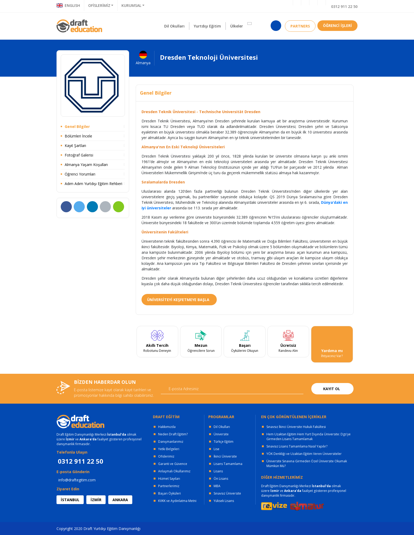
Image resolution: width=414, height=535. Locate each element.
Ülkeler (236, 26)
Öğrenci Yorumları (80, 174)
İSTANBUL (70, 499)
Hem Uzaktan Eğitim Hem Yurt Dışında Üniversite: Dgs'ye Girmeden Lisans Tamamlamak (308, 436)
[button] (249, 23)
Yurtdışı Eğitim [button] (207, 26)
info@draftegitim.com (77, 479)
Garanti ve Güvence (172, 464)
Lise (216, 449)
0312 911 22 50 (344, 6)
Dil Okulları (222, 427)
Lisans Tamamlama (228, 464)
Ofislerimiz (166, 456)
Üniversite (221, 434)
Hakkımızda (167, 427)
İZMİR (96, 499)
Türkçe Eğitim (223, 441)
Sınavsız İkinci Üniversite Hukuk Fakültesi (296, 427)
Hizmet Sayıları (169, 478)
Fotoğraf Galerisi (79, 155)
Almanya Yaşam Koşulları (86, 164)
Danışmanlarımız (170, 441)
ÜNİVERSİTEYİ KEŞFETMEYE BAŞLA (178, 299)
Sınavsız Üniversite (227, 493)
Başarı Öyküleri (169, 493)
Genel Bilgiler (77, 126)
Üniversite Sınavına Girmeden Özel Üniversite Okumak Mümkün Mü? (306, 463)
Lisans (218, 471)
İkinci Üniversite (225, 456)
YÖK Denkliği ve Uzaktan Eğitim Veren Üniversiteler (304, 453)
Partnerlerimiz (168, 486)
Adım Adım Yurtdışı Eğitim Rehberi (93, 183)
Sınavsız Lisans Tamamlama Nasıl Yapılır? (296, 446)
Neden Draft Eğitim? (173, 434)
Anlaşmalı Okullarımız (174, 471)
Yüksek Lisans (224, 501)
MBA (217, 486)
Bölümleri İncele (78, 136)
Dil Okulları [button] (174, 26)
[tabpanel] (157, 344)
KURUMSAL (131, 5)
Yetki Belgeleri (168, 449)
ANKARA (120, 499)
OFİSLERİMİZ (99, 5)
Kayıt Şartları (75, 145)
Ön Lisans (221, 478)
